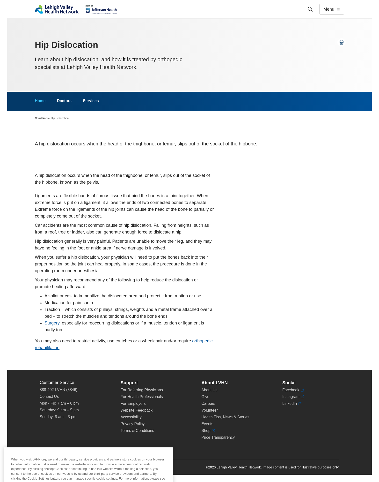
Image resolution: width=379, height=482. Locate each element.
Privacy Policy (133, 424)
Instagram (293, 397)
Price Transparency (218, 437)
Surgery (51, 323)
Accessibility (131, 417)
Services (91, 101)
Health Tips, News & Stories (225, 417)
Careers (208, 403)
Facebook (293, 390)
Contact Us (49, 396)
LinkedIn (291, 404)
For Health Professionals (142, 397)
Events (207, 424)
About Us (209, 390)
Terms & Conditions (137, 431)
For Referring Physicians (142, 390)
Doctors (64, 101)
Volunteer (209, 410)
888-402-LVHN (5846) (58, 390)
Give (205, 397)
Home (40, 101)
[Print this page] (341, 42)
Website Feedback (137, 410)
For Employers (133, 403)
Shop (208, 431)
